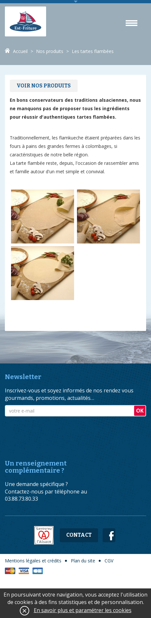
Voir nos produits (44, 86)
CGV (109, 561)
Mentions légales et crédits (33, 561)
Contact (79, 535)
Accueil (20, 51)
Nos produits (49, 51)
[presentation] (54, 432)
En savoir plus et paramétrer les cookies (83, 610)
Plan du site (83, 561)
